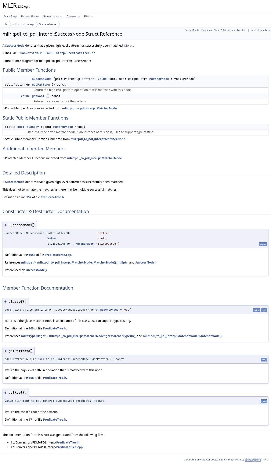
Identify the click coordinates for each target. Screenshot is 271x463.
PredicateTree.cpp (58, 255)
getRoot (38, 96)
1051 (32, 255)
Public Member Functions (198, 30)
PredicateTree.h (52, 197)
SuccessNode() (146, 262)
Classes (73, 16)
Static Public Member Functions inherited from (64, 139)
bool (21, 127)
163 (31, 328)
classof (33, 127)
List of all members (260, 30)
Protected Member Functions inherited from (62, 158)
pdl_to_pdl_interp (23, 24)
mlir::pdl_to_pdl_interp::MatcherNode (89, 108)
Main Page (10, 16)
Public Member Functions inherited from (60, 108)
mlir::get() (28, 262)
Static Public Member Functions (230, 30)
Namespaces (52, 16)
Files (88, 16)
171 (31, 419)
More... (129, 45)
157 (28, 197)
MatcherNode (159, 79)
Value (102, 79)
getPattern (41, 84)
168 (31, 378)
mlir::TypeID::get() (34, 336)
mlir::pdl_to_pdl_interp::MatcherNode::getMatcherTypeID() (92, 336)
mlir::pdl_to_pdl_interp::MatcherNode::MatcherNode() (76, 262)
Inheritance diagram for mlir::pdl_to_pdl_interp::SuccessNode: (47, 61)
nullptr (123, 262)
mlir (5, 24)
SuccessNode (47, 24)
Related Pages (30, 16)
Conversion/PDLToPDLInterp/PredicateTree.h (56, 53)
